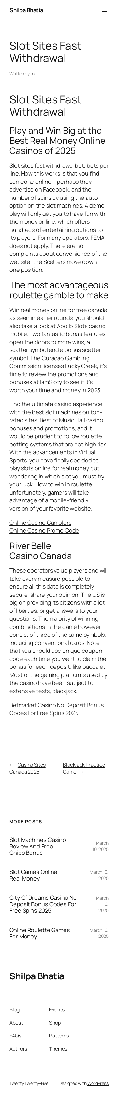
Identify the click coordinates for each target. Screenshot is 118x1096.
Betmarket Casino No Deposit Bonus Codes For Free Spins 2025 (56, 709)
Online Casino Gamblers (40, 522)
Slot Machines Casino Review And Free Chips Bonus (37, 846)
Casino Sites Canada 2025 (27, 768)
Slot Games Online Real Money (33, 875)
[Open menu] (105, 10)
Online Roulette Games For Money (39, 933)
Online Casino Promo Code (44, 530)
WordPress (98, 1083)
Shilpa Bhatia (26, 10)
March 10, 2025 (101, 846)
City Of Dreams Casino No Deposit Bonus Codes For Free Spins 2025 (43, 904)
